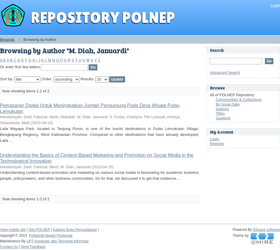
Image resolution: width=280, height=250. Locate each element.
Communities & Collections (238, 99)
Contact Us (9, 247)
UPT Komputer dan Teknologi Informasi (57, 241)
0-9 (3, 60)
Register (217, 143)
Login (275, 5)
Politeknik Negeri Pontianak (51, 236)
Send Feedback (33, 247)
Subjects (223, 118)
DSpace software (266, 230)
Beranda (7, 39)
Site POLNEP (39, 230)
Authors (222, 109)
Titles (220, 113)
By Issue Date (228, 104)
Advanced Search (225, 72)
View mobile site (13, 230)
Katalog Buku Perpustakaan (75, 230)
